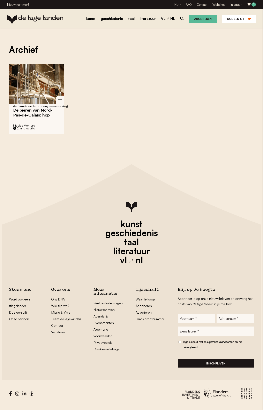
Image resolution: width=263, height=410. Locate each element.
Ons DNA (58, 299)
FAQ (189, 5)
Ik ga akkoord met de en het (212, 344)
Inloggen (236, 5)
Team (66, 319)
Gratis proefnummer (150, 319)
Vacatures (58, 332)
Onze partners (19, 319)
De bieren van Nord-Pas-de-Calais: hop (32, 112)
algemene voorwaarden (220, 342)
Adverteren (144, 312)
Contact (202, 5)
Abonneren (203, 19)
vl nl (131, 260)
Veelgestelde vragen (108, 303)
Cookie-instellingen (107, 349)
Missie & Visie (60, 312)
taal (131, 241)
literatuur (131, 251)
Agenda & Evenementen (103, 319)
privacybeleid (190, 347)
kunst (131, 223)
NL (176, 5)
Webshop (219, 5)
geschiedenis (131, 232)
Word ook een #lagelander (19, 302)
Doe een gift (239, 19)
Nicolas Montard (24, 125)
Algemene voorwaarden (103, 332)
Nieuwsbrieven (104, 310)
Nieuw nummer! (18, 5)
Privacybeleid (103, 342)
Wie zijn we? (60, 306)
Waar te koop (145, 299)
